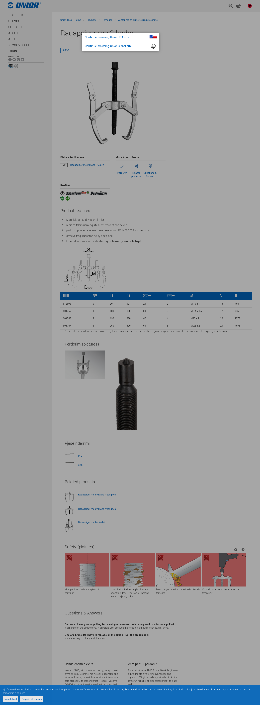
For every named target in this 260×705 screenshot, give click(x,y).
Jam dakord (10, 699)
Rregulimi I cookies (31, 699)
